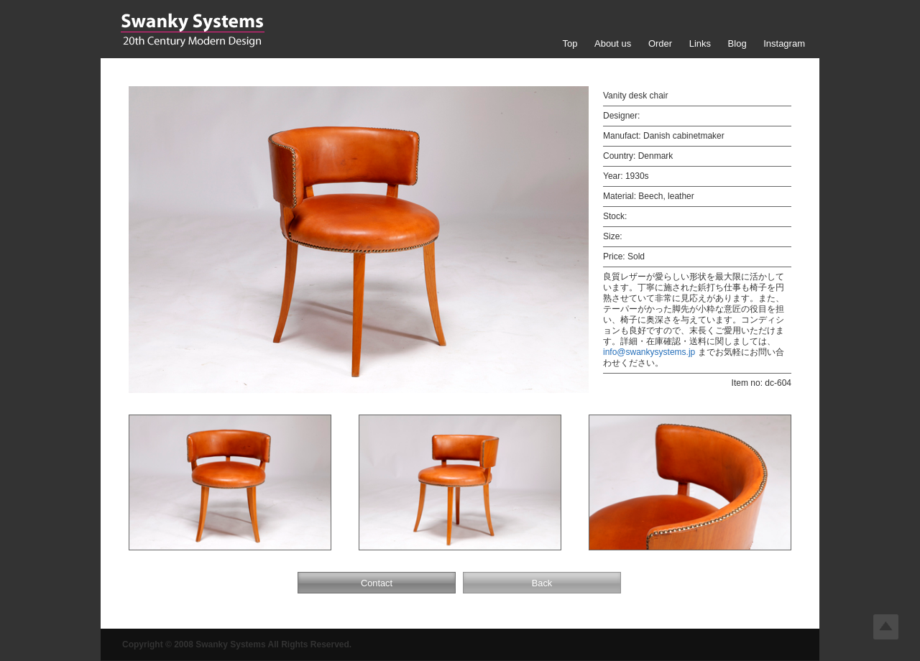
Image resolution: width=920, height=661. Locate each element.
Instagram (784, 43)
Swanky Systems (192, 30)
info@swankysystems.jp (649, 352)
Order (660, 43)
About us (612, 43)
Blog (737, 43)
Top (569, 43)
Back (542, 583)
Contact (376, 583)
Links (700, 43)
